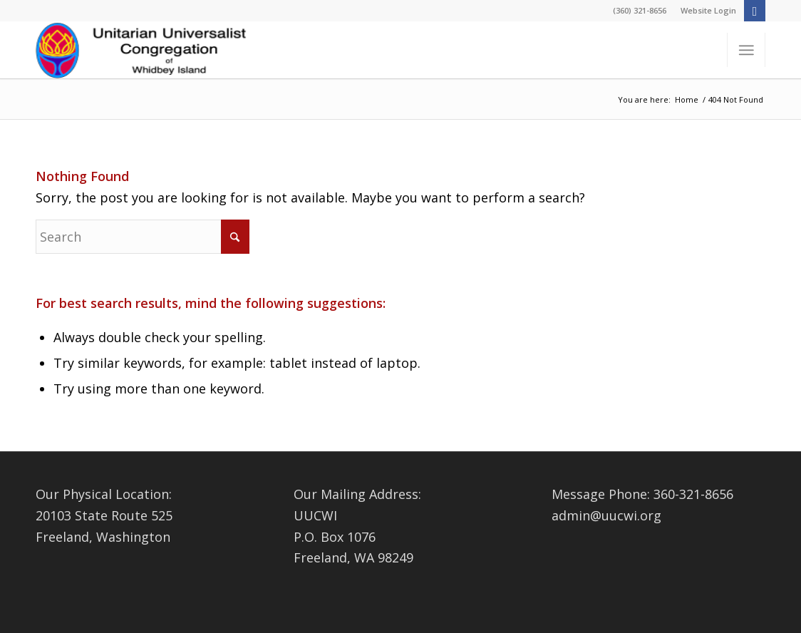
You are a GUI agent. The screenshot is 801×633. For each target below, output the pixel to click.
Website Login (708, 10)
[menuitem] (704, 10)
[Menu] (746, 50)
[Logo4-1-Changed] (142, 49)
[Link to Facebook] (754, 10)
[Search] (142, 237)
